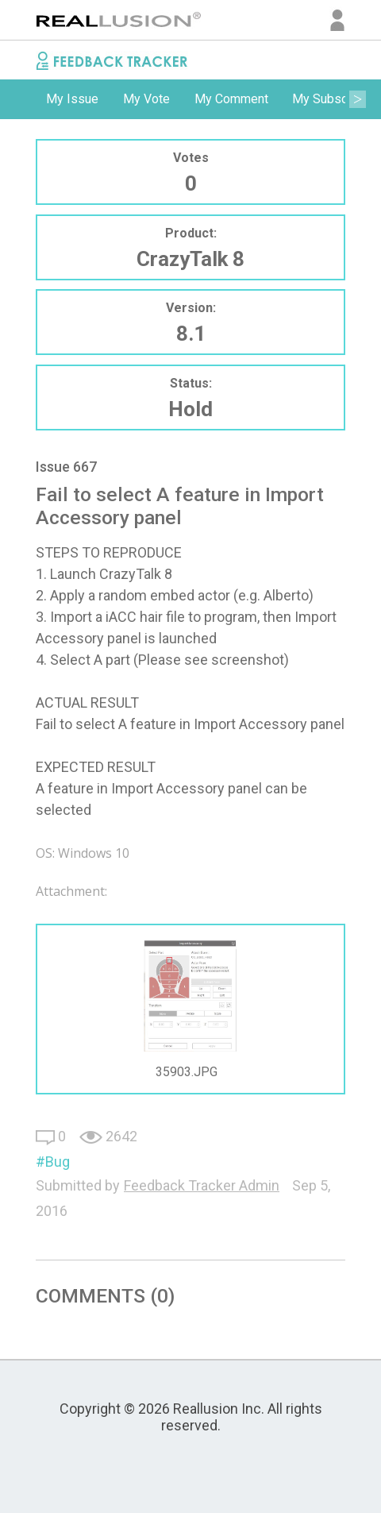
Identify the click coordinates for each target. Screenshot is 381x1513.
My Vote (146, 98)
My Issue (72, 98)
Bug (57, 1161)
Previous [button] (24, 99)
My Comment (231, 98)
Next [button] (357, 99)
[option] (72, 99)
